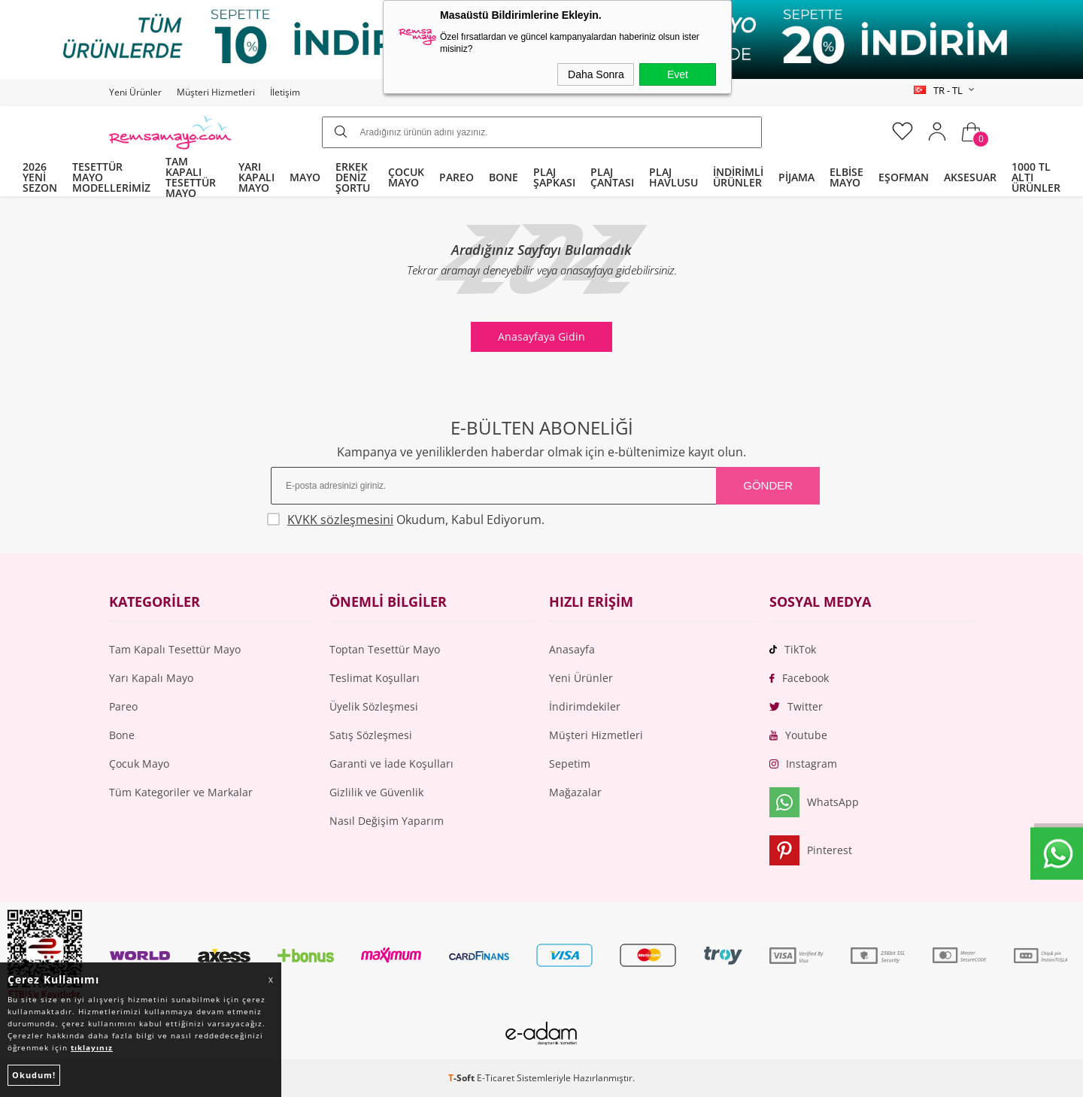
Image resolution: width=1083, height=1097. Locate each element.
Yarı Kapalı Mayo (151, 678)
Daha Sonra (596, 74)
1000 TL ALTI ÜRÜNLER (1036, 177)
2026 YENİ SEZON (40, 177)
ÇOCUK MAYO (406, 177)
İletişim (285, 92)
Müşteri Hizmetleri (216, 92)
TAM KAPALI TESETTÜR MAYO (190, 177)
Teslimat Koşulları (374, 678)
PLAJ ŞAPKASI (554, 177)
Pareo (123, 706)
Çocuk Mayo (139, 763)
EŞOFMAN (903, 177)
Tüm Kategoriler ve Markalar (181, 792)
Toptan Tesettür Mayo (384, 649)
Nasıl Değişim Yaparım (386, 821)
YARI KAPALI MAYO (256, 177)
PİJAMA (796, 177)
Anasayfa (572, 649)
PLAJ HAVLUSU (673, 177)
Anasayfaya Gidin (541, 336)
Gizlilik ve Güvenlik (376, 792)
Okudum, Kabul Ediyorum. (407, 519)
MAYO (305, 177)
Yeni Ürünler (135, 92)
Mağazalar (575, 792)
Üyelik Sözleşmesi (373, 706)
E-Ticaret (495, 1077)
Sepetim (569, 763)
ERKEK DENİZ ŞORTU (352, 177)
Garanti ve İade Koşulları (391, 763)
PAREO (456, 177)
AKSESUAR (970, 177)
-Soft (462, 1077)
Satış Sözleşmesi (370, 735)
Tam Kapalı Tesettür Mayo (175, 649)
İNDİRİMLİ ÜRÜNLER (738, 177)
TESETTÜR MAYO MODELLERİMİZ (111, 177)
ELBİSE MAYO (846, 177)
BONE (503, 177)
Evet (677, 74)
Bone (122, 735)
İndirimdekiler (584, 706)
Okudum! (34, 1074)
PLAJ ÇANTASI (612, 177)
